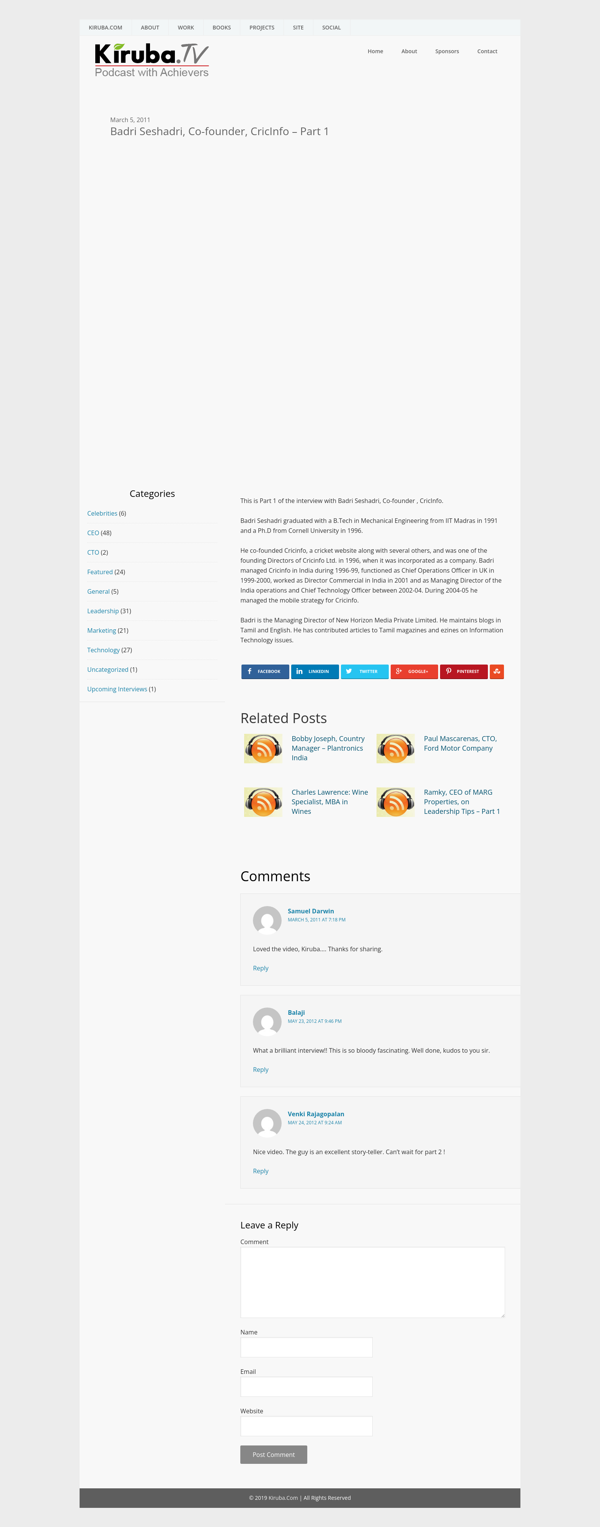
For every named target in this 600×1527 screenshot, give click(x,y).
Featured (100, 572)
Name (249, 1332)
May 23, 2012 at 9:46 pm (315, 1021)
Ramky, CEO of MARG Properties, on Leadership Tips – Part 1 (462, 801)
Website (251, 1411)
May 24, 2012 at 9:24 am (315, 1122)
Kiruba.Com (283, 1497)
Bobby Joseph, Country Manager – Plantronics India (328, 748)
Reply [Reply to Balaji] (261, 1069)
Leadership (103, 611)
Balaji (296, 1012)
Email (248, 1371)
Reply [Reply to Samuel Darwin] (261, 968)
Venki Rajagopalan (316, 1114)
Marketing (101, 630)
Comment (254, 1242)
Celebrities (102, 513)
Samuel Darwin (311, 911)
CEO (93, 533)
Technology (103, 650)
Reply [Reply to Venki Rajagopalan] (261, 1171)
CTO (93, 552)
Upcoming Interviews (117, 689)
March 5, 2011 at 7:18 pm (317, 919)
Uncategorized (108, 669)
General (98, 591)
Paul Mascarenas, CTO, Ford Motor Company (460, 743)
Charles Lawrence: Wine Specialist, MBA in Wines (330, 801)
